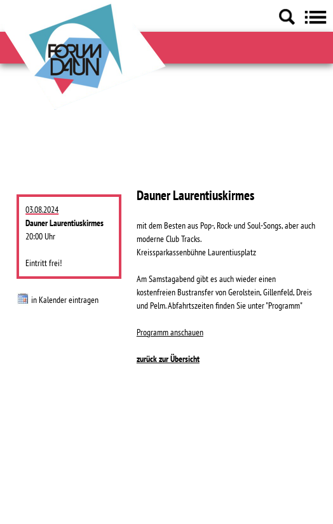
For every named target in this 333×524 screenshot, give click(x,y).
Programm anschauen (170, 332)
